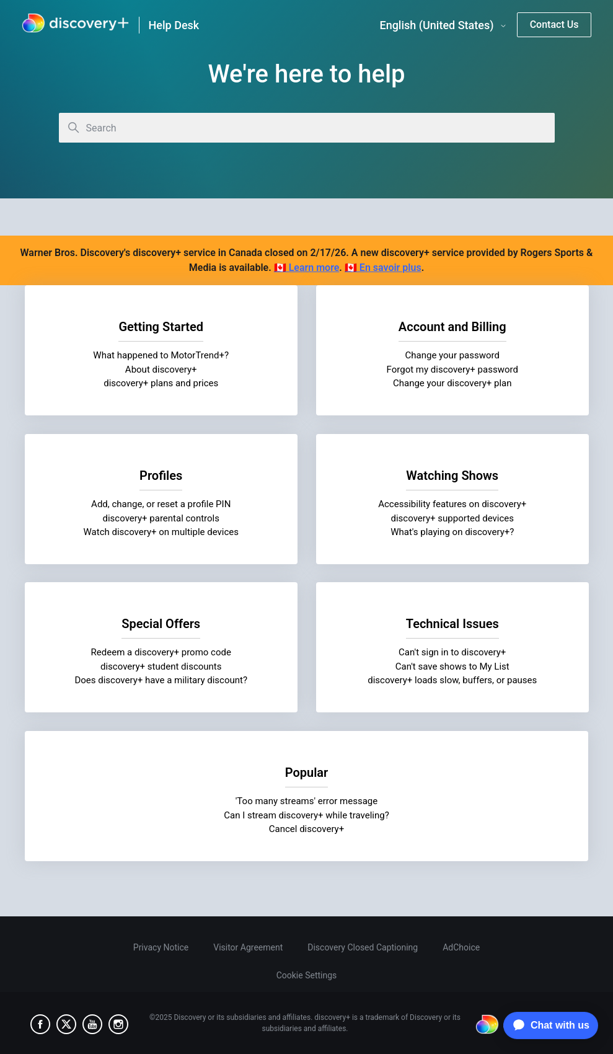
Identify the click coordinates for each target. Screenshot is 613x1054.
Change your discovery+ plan (451, 383)
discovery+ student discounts (161, 666)
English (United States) (442, 25)
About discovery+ (161, 369)
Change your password (452, 355)
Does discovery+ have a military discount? (160, 680)
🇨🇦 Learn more (307, 267)
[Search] (307, 128)
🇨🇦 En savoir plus (383, 267)
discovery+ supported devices (452, 517)
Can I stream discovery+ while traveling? (306, 814)
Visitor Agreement (248, 947)
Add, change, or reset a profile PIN (161, 504)
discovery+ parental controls (160, 517)
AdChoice (461, 947)
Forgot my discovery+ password (452, 369)
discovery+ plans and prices (161, 383)
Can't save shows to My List (452, 666)
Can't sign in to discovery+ (452, 652)
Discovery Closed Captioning (362, 947)
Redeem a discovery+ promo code (161, 652)
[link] (75, 25)
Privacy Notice (160, 947)
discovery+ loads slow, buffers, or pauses (452, 680)
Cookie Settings (306, 975)
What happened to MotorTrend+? (161, 355)
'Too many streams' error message (307, 801)
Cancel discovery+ (306, 829)
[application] (547, 1025)
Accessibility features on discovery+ (452, 504)
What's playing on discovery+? (452, 532)
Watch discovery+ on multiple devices (161, 532)
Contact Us (554, 24)
